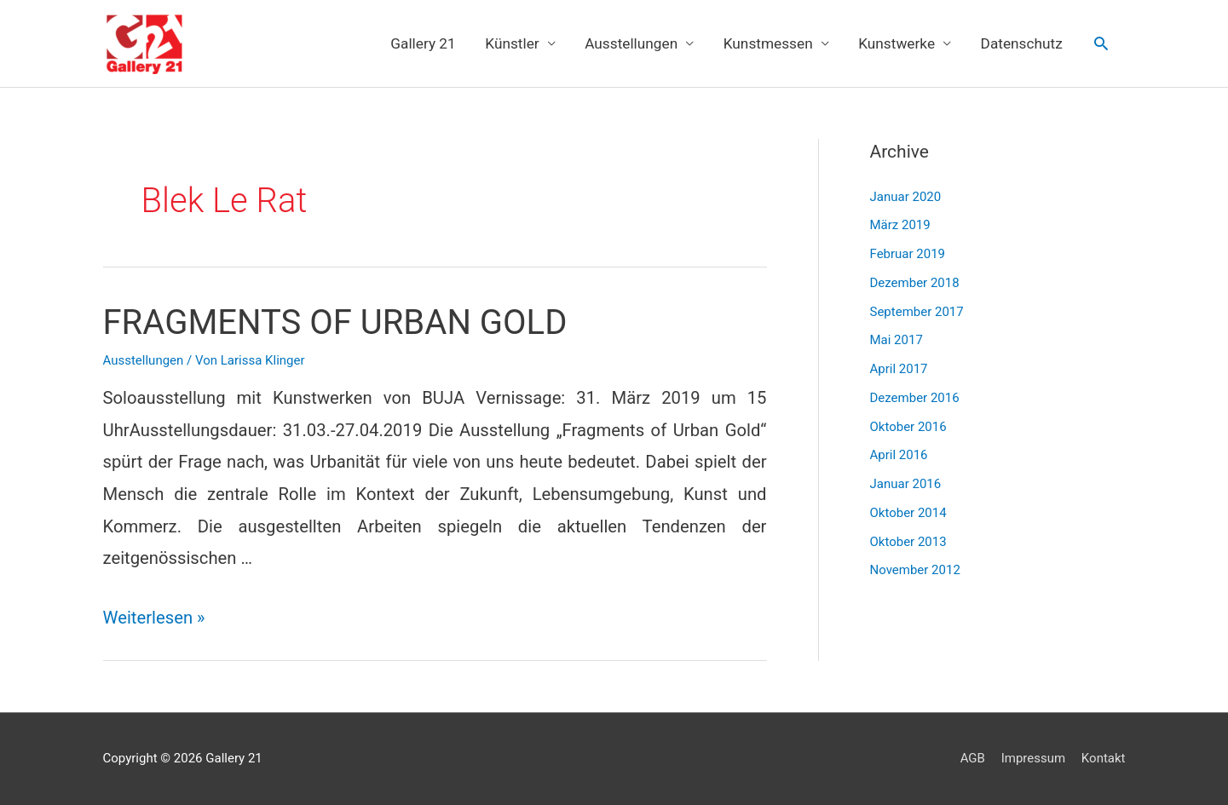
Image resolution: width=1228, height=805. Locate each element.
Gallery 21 (423, 43)
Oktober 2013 (908, 541)
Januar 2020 (906, 196)
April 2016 (899, 455)
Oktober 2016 (908, 426)
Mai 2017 (896, 340)
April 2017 (899, 369)
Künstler (512, 43)
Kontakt (1103, 758)
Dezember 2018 (915, 282)
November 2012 (915, 570)
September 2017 (917, 311)
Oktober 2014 (908, 512)
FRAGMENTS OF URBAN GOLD (335, 322)
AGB (972, 758)
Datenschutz (1022, 43)
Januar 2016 (906, 484)
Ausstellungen (631, 43)
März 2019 (900, 225)
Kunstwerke (896, 43)
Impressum (1033, 758)
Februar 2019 (908, 254)
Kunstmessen (768, 43)
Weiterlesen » (154, 617)
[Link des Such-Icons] (1101, 43)
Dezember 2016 (915, 397)
